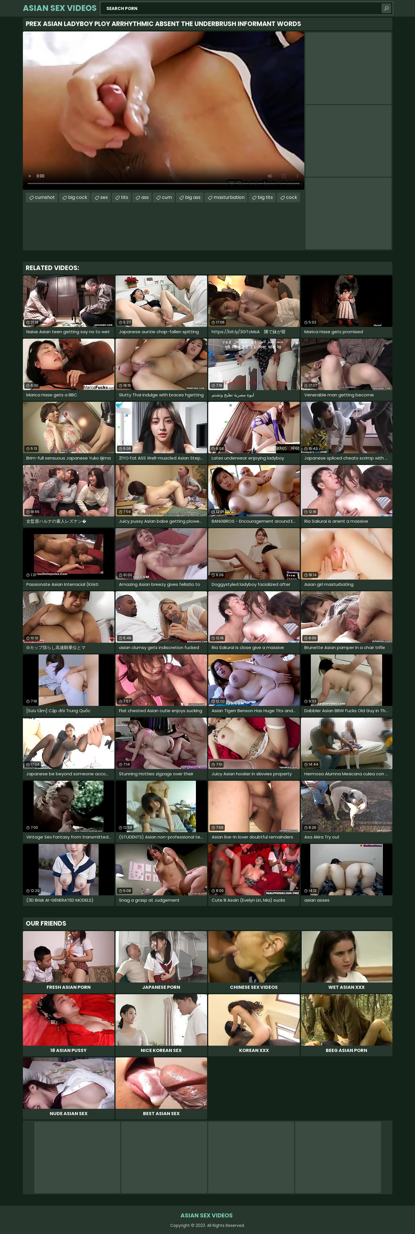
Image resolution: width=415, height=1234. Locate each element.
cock (291, 197)
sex (104, 197)
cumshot (45, 197)
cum (167, 197)
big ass (192, 197)
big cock (77, 197)
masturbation (229, 197)
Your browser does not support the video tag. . (163, 110)
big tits (265, 197)
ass (145, 197)
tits (124, 197)
